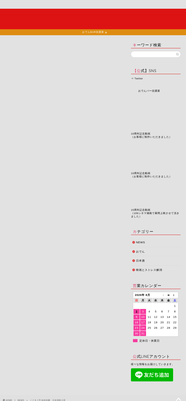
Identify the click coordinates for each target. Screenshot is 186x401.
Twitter (138, 78)
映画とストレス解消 (149, 269)
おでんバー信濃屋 (149, 90)
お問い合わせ (140, 4)
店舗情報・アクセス (65, 6)
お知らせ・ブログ (91, 6)
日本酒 (140, 260)
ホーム (15, 4)
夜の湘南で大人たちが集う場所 (93, 19)
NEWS (10, 46)
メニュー (40, 4)
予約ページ (116, 4)
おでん (140, 251)
